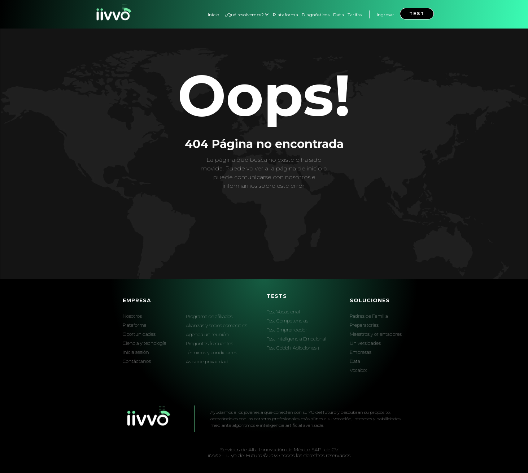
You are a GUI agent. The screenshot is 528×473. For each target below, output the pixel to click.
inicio (314, 168)
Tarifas (355, 14)
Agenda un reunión (207, 334)
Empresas (360, 352)
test (416, 13)
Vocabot (358, 370)
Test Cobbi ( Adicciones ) (293, 348)
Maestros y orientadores (376, 334)
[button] (246, 14)
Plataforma (285, 14)
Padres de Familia (369, 316)
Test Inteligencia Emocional (296, 339)
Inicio (213, 14)
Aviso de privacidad (207, 361)
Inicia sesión (136, 352)
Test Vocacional (283, 311)
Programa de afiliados (209, 316)
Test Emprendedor (287, 330)
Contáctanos (137, 361)
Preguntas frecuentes (209, 343)
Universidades (365, 343)
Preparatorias (364, 325)
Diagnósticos (316, 14)
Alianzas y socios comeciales (216, 325)
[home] (113, 14)
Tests (277, 296)
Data (338, 14)
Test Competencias (287, 321)
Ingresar (385, 14)
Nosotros (132, 316)
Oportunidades (139, 334)
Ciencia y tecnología (144, 343)
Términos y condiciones (211, 352)
